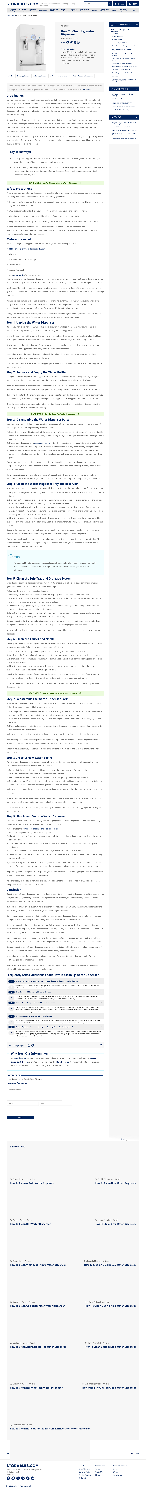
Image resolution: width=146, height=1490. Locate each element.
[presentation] (22, 1111)
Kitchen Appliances (39, 76)
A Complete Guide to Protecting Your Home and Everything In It (124, 123)
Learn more (86, 89)
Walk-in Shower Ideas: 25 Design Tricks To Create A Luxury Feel (124, 134)
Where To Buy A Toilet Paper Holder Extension (124, 130)
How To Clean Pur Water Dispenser (59, 414)
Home (8, 15)
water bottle (18, 275)
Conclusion (115, 76)
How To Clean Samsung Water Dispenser (59, 693)
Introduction (115, 33)
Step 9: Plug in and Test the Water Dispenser (124, 73)
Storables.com (19, 1058)
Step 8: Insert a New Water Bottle (121, 69)
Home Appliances (23, 76)
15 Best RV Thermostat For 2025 (121, 127)
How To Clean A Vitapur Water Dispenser (60, 183)
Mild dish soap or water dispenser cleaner (27, 249)
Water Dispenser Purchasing (83, 76)
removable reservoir (43, 443)
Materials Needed (117, 39)
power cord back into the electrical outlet (40, 829)
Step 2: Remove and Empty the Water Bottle (124, 46)
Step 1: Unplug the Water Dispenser (122, 43)
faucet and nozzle (80, 630)
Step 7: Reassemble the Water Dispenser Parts (124, 66)
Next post (135, 1453)
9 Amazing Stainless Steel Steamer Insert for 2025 (124, 138)
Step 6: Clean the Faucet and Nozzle (122, 63)
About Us (81, 1466)
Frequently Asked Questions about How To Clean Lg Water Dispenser (124, 80)
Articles (14, 15)
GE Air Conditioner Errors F (60, 76)
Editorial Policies (61, 1062)
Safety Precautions (117, 36)
